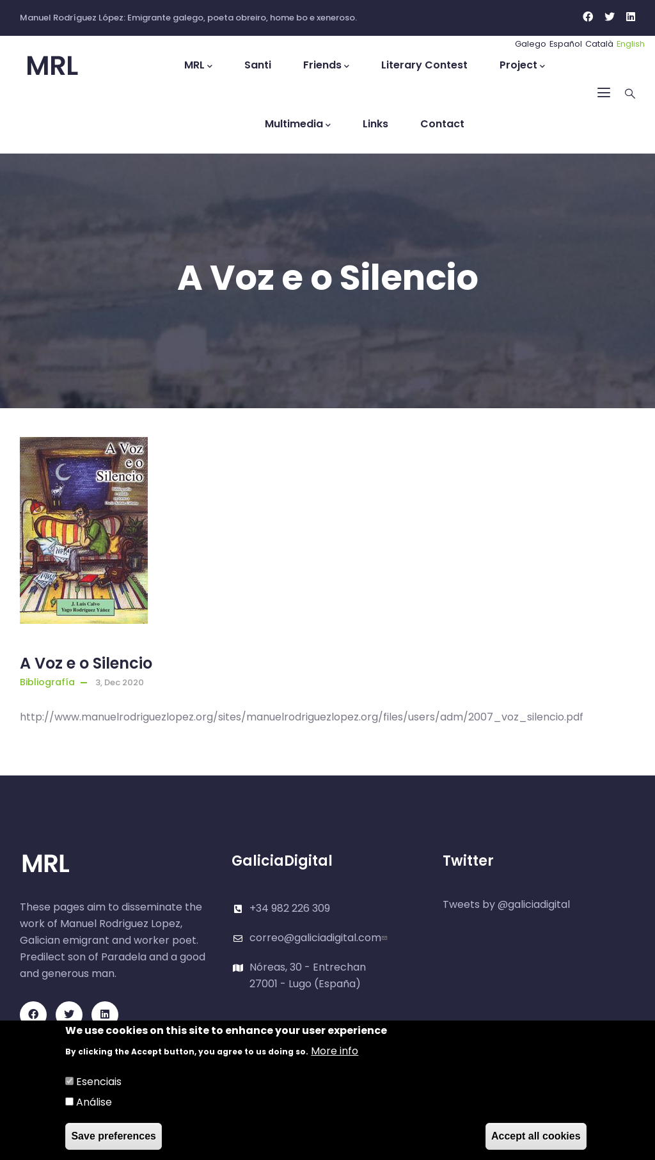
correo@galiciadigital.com (319, 937)
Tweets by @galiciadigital (506, 904)
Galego (530, 43)
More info (334, 1051)
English (631, 43)
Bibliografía (47, 682)
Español (565, 43)
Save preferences (113, 1136)
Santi (257, 65)
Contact (442, 123)
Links (375, 123)
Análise (94, 1102)
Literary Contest (424, 65)
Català (599, 43)
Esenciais (99, 1082)
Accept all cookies (536, 1136)
